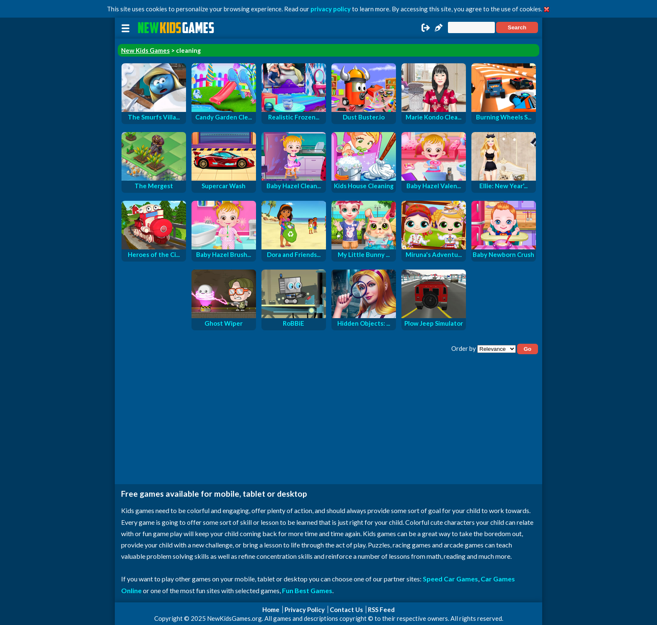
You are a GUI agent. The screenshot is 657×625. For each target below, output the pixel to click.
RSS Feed (381, 609)
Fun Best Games (307, 590)
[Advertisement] (328, 421)
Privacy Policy (305, 609)
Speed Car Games (450, 579)
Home (270, 609)
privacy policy (330, 9)
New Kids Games (145, 50)
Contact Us (346, 609)
